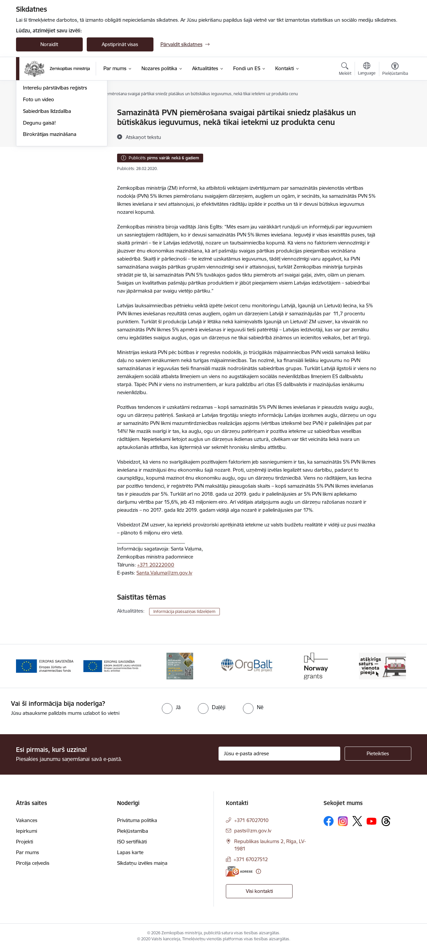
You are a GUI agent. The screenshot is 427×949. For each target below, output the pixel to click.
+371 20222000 (155, 565)
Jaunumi (32, 124)
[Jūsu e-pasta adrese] (279, 754)
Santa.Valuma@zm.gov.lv (164, 573)
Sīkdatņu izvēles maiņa (142, 863)
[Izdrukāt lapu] (395, 110)
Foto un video (38, 171)
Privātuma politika (137, 820)
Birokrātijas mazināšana (49, 205)
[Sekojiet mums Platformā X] (357, 821)
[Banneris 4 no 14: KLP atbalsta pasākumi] (247, 665)
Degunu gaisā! (39, 194)
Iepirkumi (26, 831)
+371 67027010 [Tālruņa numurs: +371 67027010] (251, 820)
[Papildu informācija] (258, 871)
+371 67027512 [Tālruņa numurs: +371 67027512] (251, 859)
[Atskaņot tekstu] (143, 137)
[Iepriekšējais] (31, 666)
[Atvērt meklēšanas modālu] (345, 70)
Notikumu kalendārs (45, 113)
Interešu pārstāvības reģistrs (55, 159)
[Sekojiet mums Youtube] (372, 821)
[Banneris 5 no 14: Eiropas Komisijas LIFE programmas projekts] (315, 665)
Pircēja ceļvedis (32, 863)
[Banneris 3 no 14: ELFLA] (180, 665)
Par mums (27, 852)
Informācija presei (43, 148)
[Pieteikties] (378, 754)
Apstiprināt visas (120, 44)
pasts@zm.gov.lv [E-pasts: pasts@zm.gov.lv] (252, 830)
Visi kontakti (259, 891)
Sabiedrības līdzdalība (47, 182)
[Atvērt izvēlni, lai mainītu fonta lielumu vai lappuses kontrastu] (395, 70)
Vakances (26, 820)
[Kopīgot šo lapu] (395, 126)
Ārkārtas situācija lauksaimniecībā (60, 136)
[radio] (171, 707)
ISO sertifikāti (132, 841)
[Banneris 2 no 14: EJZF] (112, 665)
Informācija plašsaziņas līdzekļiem (184, 611)
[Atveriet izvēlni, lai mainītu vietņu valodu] (367, 69)
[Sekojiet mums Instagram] (343, 821)
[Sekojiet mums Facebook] (329, 821)
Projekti (24, 841)
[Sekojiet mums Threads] (386, 821)
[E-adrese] (239, 871)
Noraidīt (49, 44)
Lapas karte (130, 852)
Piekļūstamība (132, 831)
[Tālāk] (396, 666)
